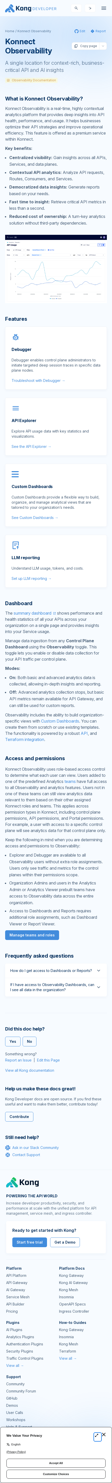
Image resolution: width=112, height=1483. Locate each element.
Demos (12, 1405)
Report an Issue (18, 1060)
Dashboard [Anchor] (18, 603)
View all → (15, 1365)
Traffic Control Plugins (24, 1358)
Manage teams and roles (32, 935)
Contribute (19, 1116)
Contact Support (22, 1154)
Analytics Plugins (20, 1337)
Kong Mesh (68, 1290)
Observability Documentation (31, 80)
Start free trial (30, 1242)
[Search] (76, 8)
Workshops (15, 1420)
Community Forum (21, 1391)
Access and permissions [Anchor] (35, 758)
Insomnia (66, 1297)
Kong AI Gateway (73, 1282)
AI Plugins (14, 1329)
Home (9, 31)
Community (15, 1384)
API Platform (16, 1275)
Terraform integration (24, 739)
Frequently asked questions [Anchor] (39, 956)
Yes (13, 1041)
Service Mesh (18, 1297)
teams (70, 781)
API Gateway (16, 1282)
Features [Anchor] (16, 319)
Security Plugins (19, 1351)
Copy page (85, 46)
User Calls (14, 1412)
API (84, 733)
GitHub (11, 1398)
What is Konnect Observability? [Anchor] (44, 99)
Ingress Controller (74, 1311)
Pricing (12, 1311)
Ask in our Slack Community (32, 1147)
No (29, 1041)
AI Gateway (15, 1290)
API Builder (15, 1304)
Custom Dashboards (60, 721)
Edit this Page (48, 1060)
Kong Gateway (71, 1275)
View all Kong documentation (29, 1070)
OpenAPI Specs (72, 1304)
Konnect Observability (34, 31)
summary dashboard (32, 613)
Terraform (67, 1351)
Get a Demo (65, 1242)
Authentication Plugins (24, 1344)
